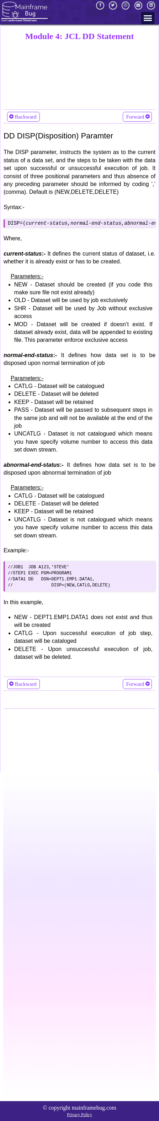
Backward (23, 116)
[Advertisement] (79, 74)
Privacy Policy (79, 1114)
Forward (137, 116)
